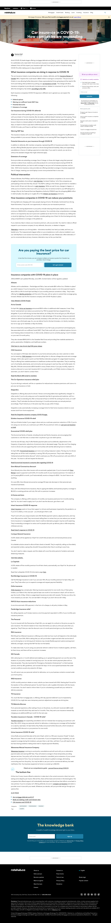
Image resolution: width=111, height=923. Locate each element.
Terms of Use (83, 103)
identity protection (25, 294)
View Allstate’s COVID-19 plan (21, 301)
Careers (36, 887)
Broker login (82, 877)
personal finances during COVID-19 (58, 768)
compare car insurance (60, 784)
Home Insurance (32, 806)
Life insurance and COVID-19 (22, 802)
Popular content (83, 880)
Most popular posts (89, 109)
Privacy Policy (91, 103)
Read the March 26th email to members (24, 376)
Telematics (14, 229)
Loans (73, 12)
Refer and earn (38, 874)
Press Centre (60, 874)
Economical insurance (27, 451)
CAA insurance (27, 356)
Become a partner (39, 877)
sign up (69, 836)
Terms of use (60, 877)
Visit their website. (17, 558)
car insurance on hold (49, 84)
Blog (91, 12)
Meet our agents (38, 880)
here (44, 572)
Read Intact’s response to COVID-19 (22, 530)
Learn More (77, 17)
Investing (78, 12)
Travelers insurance (17, 721)
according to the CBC (39, 89)
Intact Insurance (16, 509)
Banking (67, 12)
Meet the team (38, 884)
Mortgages (51, 12)
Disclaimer (59, 884)
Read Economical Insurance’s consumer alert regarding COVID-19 (32, 462)
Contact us (42, 842)
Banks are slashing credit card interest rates (26, 800)
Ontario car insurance (50, 194)
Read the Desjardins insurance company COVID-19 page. (29, 414)
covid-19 (22, 808)
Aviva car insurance (25, 308)
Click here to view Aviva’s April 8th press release (26, 346)
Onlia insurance (16, 590)
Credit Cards (59, 12)
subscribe (89, 96)
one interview (38, 181)
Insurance (86, 12)
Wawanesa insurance (17, 751)
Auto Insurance (23, 806)
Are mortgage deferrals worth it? (23, 797)
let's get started (58, 265)
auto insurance (40, 186)
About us (36, 870)
